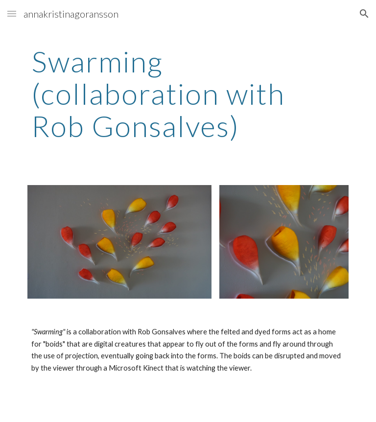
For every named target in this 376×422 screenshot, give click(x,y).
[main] (187, 93)
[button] (12, 13)
